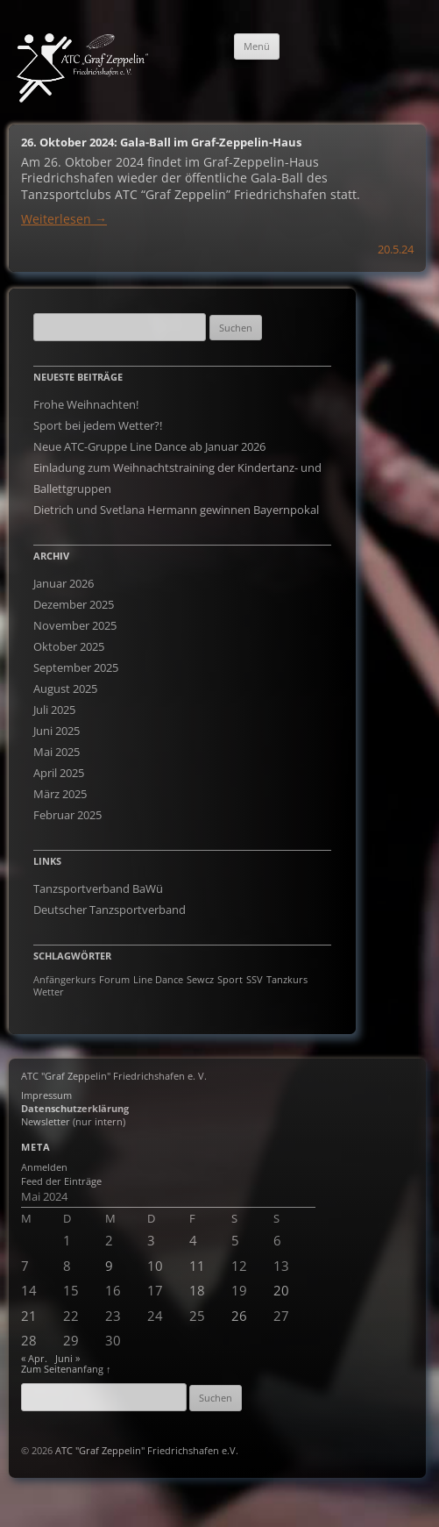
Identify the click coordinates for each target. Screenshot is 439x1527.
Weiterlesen (64, 218)
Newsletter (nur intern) (73, 1121)
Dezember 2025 (73, 604)
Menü (257, 46)
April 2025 (58, 773)
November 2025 (75, 625)
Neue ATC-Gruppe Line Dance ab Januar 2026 (149, 446)
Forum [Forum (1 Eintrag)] (114, 980)
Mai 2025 (56, 752)
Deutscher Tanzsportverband (109, 909)
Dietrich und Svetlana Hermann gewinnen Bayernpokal (176, 509)
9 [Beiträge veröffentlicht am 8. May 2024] (109, 1266)
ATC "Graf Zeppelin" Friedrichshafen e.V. (146, 1450)
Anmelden (44, 1167)
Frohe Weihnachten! (85, 404)
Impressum (46, 1095)
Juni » (67, 1358)
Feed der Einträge (61, 1181)
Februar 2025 (67, 815)
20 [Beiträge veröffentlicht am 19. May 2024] (281, 1290)
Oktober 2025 (68, 646)
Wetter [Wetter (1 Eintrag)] (48, 992)
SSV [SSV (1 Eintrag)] (254, 980)
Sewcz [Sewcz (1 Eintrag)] (200, 980)
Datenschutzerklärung (75, 1108)
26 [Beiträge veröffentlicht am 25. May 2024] (239, 1316)
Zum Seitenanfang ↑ (66, 1368)
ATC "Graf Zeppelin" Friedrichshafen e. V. (114, 1075)
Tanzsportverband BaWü (98, 888)
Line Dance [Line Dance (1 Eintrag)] (158, 980)
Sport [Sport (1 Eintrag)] (230, 980)
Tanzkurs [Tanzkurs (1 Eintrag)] (287, 980)
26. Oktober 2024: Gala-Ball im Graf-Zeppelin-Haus (161, 142)
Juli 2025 (54, 709)
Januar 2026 (63, 583)
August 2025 (65, 688)
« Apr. (34, 1358)
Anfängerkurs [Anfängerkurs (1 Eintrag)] (64, 980)
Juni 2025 (56, 731)
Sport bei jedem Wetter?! (97, 425)
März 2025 (60, 794)
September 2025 (75, 667)
